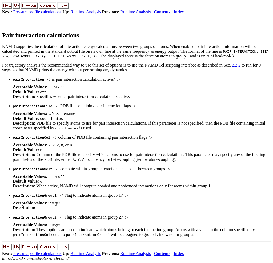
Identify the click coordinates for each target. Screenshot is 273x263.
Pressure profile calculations (37, 12)
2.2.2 (236, 65)
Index (179, 12)
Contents (162, 12)
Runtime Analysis (85, 12)
